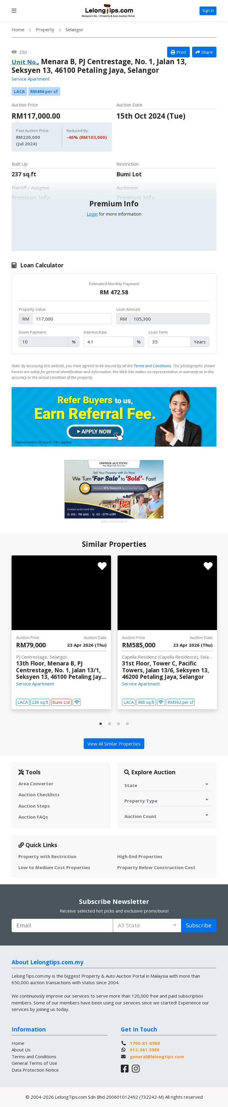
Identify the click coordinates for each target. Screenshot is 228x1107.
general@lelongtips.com (157, 1056)
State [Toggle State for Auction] (167, 785)
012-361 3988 (144, 1050)
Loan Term (158, 332)
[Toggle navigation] (14, 11)
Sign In (208, 10)
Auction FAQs (33, 817)
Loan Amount (128, 309)
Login (92, 214)
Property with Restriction (47, 856)
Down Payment (32, 332)
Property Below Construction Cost (156, 867)
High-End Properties (139, 856)
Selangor (74, 29)
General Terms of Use (34, 1063)
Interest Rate (95, 332)
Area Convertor (35, 783)
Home (18, 29)
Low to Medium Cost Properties (54, 867)
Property (45, 29)
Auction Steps (34, 806)
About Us (21, 1050)
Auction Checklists (39, 794)
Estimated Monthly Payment (114, 283)
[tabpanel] (61, 632)
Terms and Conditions (152, 365)
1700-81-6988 (145, 1043)
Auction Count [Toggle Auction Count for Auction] (167, 816)
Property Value (32, 309)
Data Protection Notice (35, 1070)
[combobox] (147, 925)
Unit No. (26, 61)
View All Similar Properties (114, 744)
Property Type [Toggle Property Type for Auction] (167, 800)
